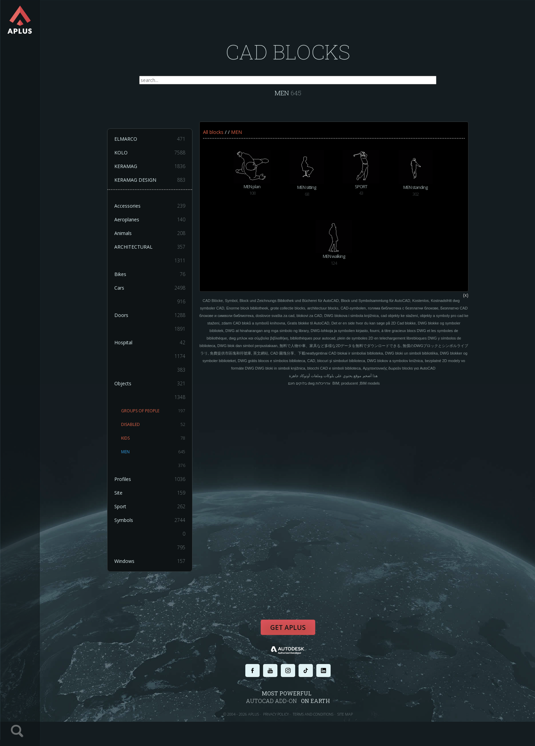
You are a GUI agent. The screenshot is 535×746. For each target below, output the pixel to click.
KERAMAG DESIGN (150, 180)
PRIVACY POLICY (276, 714)
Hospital (150, 343)
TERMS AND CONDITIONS (313, 714)
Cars (150, 288)
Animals (150, 233)
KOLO (150, 153)
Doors (150, 315)
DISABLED (153, 425)
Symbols (150, 520)
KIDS (153, 438)
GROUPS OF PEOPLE (153, 411)
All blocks (213, 132)
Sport (150, 506)
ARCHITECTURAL (150, 247)
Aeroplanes (150, 220)
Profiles (150, 479)
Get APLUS (288, 627)
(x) (465, 295)
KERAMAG (150, 166)
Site (150, 493)
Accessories (150, 206)
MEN (153, 452)
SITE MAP (345, 714)
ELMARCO (150, 139)
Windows (150, 561)
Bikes (150, 274)
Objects (150, 384)
